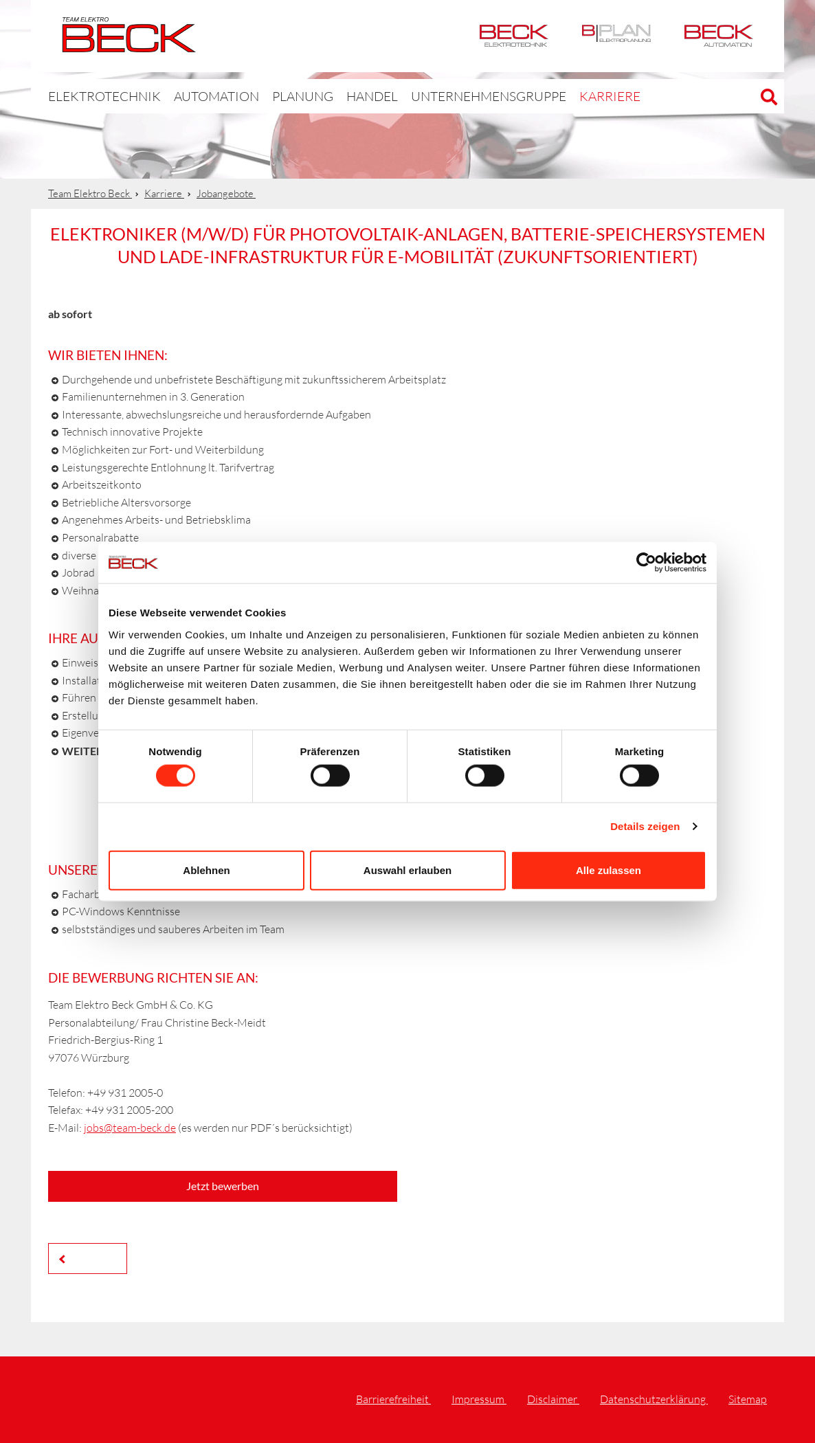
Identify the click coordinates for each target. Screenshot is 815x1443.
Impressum (478, 1399)
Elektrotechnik (514, 36)
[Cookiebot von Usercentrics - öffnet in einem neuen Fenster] (646, 562)
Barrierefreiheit (393, 1399)
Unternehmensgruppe (436, 95)
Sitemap (747, 1399)
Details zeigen (645, 826)
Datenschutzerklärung (654, 1399)
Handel (334, 95)
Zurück (91, 1257)
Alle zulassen (608, 869)
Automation (718, 36)
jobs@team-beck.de (130, 1127)
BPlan (616, 36)
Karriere (541, 95)
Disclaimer (553, 1399)
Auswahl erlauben (407, 869)
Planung (269, 95)
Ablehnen (206, 869)
